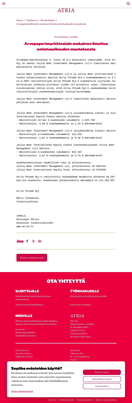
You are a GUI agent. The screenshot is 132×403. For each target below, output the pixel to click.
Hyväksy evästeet (102, 372)
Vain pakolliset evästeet (102, 379)
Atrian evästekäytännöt (22, 391)
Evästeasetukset (102, 386)
